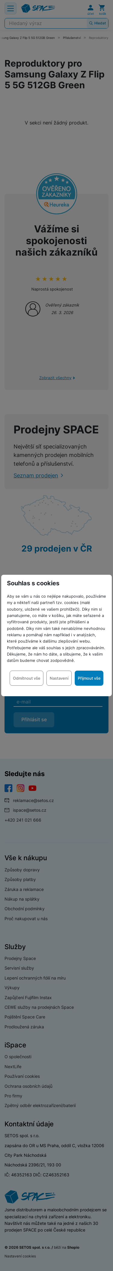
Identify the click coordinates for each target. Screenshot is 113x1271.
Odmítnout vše (26, 678)
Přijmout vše (89, 678)
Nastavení (59, 678)
